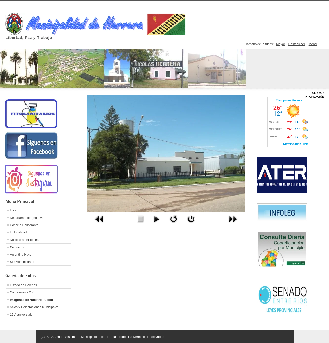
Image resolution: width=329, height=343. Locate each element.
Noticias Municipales (24, 240)
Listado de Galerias (23, 285)
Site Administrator (22, 262)
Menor (313, 44)
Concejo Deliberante (24, 225)
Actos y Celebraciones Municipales (34, 307)
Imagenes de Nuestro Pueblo (31, 300)
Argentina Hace (20, 254)
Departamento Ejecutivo (26, 218)
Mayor (280, 44)
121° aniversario (21, 314)
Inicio (13, 210)
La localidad (18, 232)
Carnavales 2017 (22, 292)
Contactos (17, 247)
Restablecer (296, 44)
